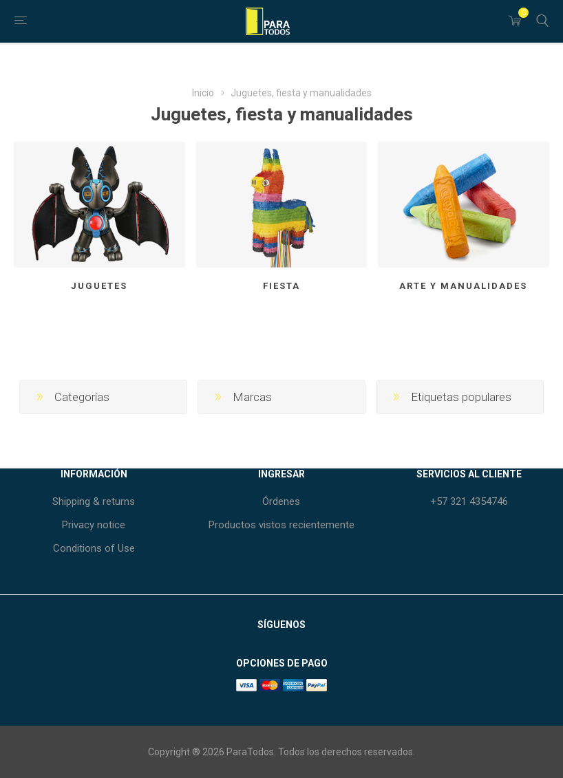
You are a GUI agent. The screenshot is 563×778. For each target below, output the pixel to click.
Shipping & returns (93, 501)
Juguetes (99, 286)
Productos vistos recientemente (281, 525)
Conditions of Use (94, 548)
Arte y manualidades (463, 286)
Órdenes (281, 501)
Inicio (203, 92)
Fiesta (281, 286)
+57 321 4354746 (469, 501)
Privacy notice (93, 525)
